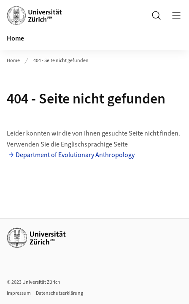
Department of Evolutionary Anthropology (75, 155)
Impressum (19, 293)
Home (15, 38)
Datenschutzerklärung (59, 293)
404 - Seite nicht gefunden (61, 60)
